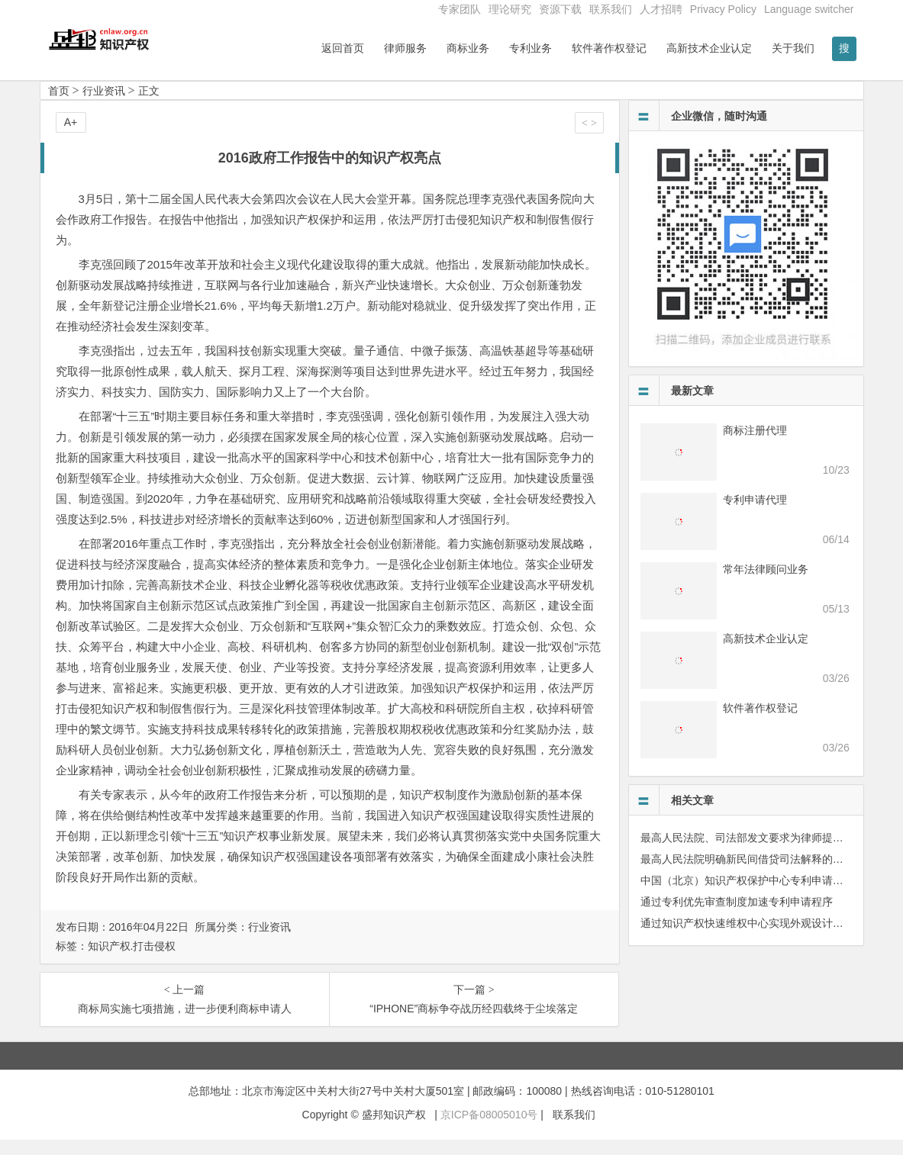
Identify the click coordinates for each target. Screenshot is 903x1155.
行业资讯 (103, 106)
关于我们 (793, 48)
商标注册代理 (755, 445)
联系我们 (610, 9)
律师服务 (405, 48)
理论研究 (510, 9)
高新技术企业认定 (709, 48)
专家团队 (459, 9)
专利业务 (530, 48)
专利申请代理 (755, 515)
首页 (58, 106)
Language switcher (809, 9)
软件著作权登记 (609, 48)
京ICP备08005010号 (489, 1130)
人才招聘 (661, 9)
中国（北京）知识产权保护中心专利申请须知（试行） (768, 896)
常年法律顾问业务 (765, 584)
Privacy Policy (723, 9)
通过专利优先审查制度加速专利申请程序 (736, 917)
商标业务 (468, 48)
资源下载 (560, 9)
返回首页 (342, 48)
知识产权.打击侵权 (132, 961)
